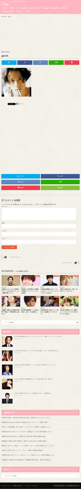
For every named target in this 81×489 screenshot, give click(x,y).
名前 (3, 223)
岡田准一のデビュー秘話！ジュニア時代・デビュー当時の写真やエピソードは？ (28, 446)
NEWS (64, 8)
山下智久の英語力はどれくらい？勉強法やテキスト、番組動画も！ (33, 393)
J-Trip (5, 4)
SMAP (5, 8)
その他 (27, 11)
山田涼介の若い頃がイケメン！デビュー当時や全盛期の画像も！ (23, 450)
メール (4, 231)
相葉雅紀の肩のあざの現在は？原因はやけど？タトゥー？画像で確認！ (25, 422)
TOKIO (11, 8)
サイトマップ (6, 485)
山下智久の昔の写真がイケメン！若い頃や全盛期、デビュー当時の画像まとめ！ (37, 351)
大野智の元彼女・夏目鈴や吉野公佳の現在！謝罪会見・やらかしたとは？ (26, 417)
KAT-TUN (37, 8)
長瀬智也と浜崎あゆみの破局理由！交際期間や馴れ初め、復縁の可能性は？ (27, 460)
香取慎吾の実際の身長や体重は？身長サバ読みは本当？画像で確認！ (24, 441)
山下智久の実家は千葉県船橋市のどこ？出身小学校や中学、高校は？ (33, 379)
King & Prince (56, 8)
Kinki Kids (24, 8)
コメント (4, 206)
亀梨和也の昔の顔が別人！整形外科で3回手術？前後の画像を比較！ (24, 436)
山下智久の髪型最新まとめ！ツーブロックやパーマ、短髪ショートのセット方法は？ (38, 336)
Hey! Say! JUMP (8, 11)
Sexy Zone (46, 8)
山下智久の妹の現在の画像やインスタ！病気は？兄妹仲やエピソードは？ (35, 365)
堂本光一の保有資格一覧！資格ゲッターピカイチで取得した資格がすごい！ (27, 427)
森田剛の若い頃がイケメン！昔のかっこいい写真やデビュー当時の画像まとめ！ (28, 455)
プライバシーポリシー (32, 485)
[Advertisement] (40, 34)
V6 (17, 8)
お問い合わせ (17, 485)
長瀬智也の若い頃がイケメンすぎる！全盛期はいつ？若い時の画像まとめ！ (27, 432)
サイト (4, 239)
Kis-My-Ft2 (19, 11)
